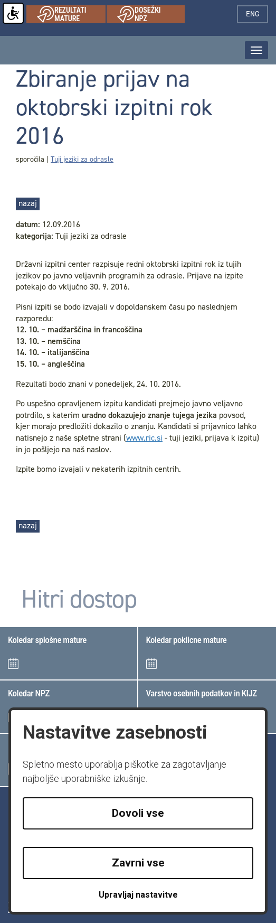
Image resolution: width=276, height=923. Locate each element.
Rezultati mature (71, 14)
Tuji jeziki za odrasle (82, 159)
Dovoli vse (138, 813)
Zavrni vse (138, 862)
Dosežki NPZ (151, 14)
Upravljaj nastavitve (138, 895)
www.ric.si (144, 437)
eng (257, 14)
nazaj (27, 203)
